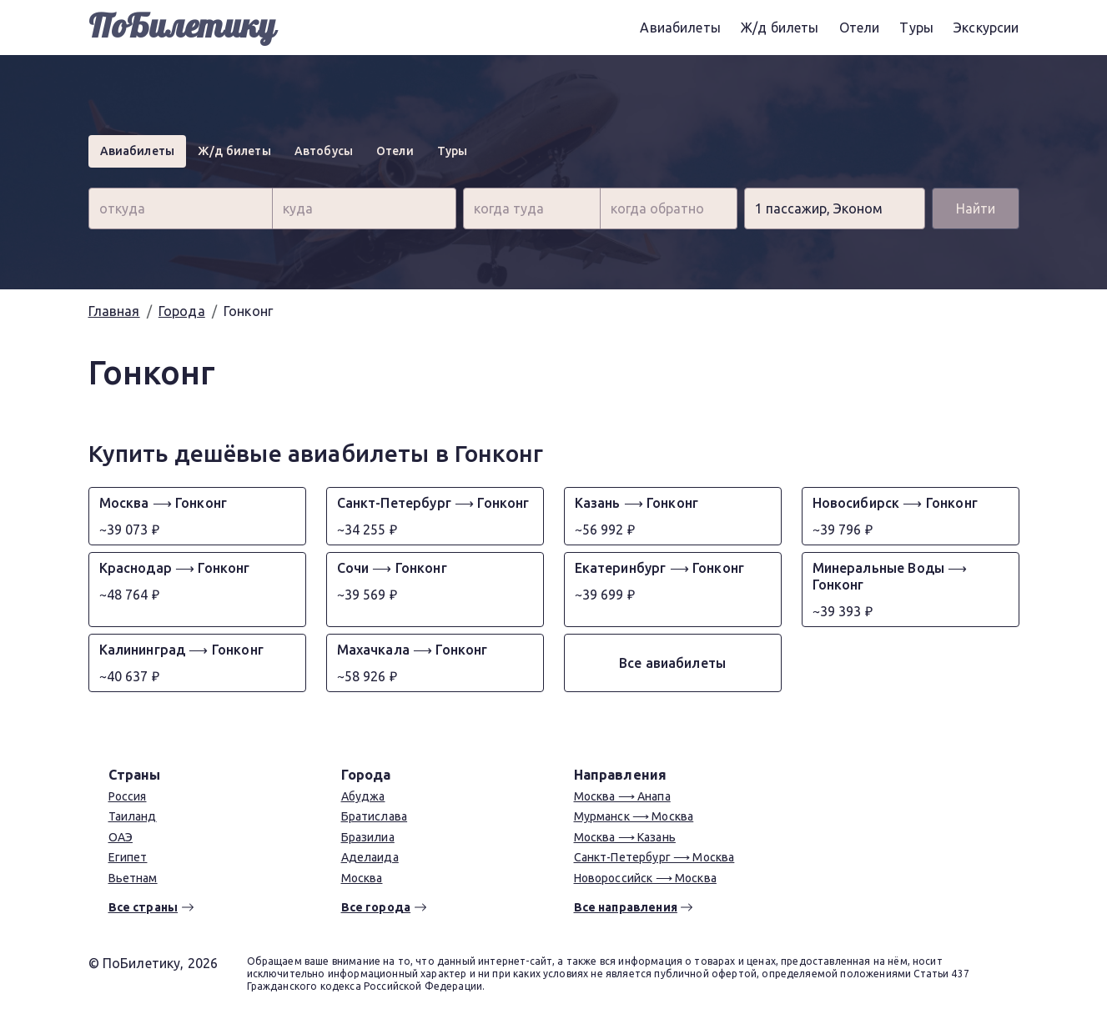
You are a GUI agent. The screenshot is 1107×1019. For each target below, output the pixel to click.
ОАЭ (120, 837)
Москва (362, 878)
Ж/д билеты (780, 27)
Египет (128, 857)
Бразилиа (368, 837)
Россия (127, 796)
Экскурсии (986, 27)
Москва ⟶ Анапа (622, 796)
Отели (859, 27)
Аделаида (370, 857)
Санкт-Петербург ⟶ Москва (654, 857)
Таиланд (132, 816)
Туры (916, 27)
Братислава (374, 816)
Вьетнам (133, 878)
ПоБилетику (182, 27)
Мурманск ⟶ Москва (634, 816)
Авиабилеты (680, 27)
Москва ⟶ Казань (625, 837)
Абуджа (363, 796)
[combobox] (180, 208)
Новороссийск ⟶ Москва (645, 878)
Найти (975, 208)
